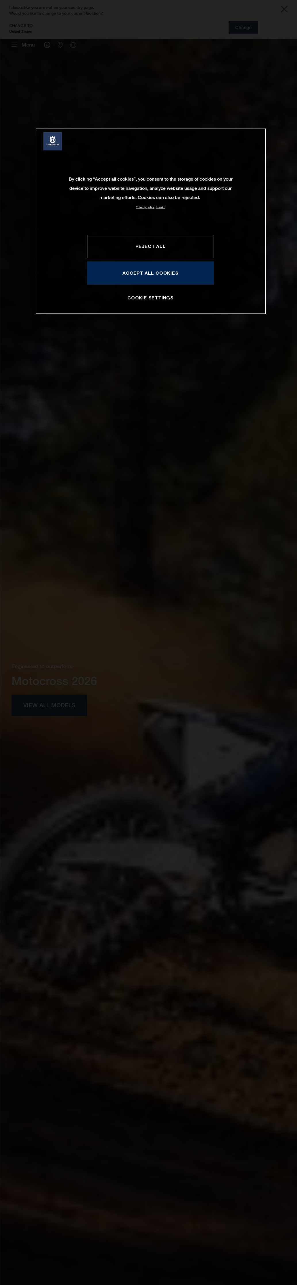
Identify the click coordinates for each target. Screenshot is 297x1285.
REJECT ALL (150, 246)
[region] (151, 221)
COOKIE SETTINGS (150, 297)
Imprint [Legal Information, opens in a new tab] (160, 207)
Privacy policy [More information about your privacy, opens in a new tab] (145, 207)
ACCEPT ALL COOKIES (150, 273)
